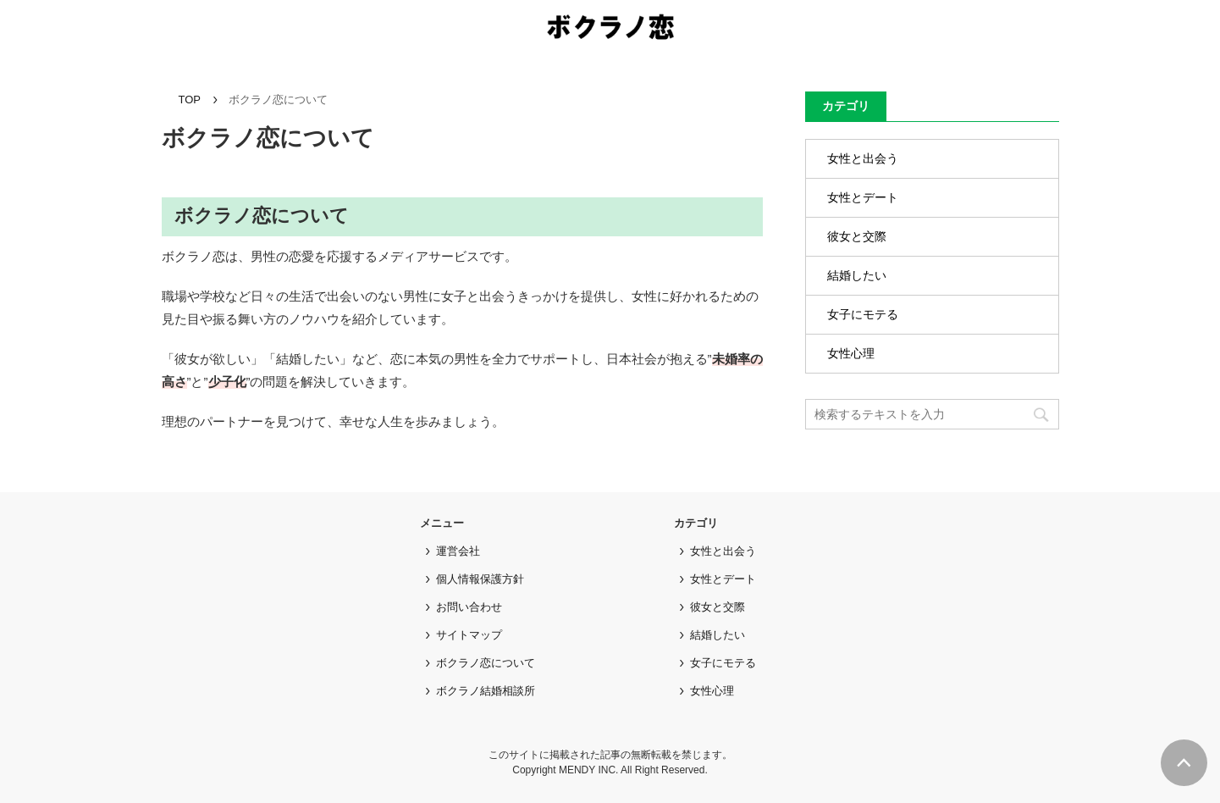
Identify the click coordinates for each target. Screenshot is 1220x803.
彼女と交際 (856, 236)
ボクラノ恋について (485, 662)
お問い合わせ (469, 607)
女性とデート (862, 197)
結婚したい (856, 275)
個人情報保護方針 (480, 579)
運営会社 (458, 551)
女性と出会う (862, 158)
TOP (190, 99)
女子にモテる (862, 314)
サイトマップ (469, 635)
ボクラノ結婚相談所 (485, 690)
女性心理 (851, 353)
